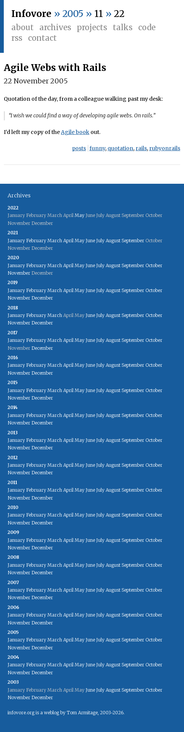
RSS (16, 38)
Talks (123, 27)
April (68, 240)
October (153, 265)
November (19, 273)
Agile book (75, 132)
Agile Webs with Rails (55, 68)
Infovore (31, 14)
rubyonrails (164, 148)
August (113, 240)
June (90, 240)
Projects (92, 27)
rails (141, 148)
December (42, 298)
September (133, 240)
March (54, 240)
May (79, 215)
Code (147, 27)
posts (79, 148)
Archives (55, 27)
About (22, 27)
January (16, 240)
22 (119, 14)
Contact (42, 38)
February (36, 240)
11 (98, 14)
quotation (120, 148)
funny (97, 148)
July (100, 240)
